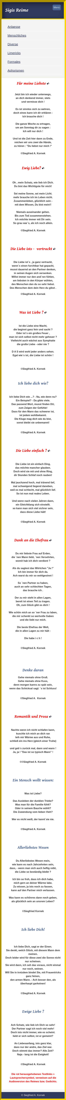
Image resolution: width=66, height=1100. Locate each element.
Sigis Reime (16, 10)
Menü (57, 7)
